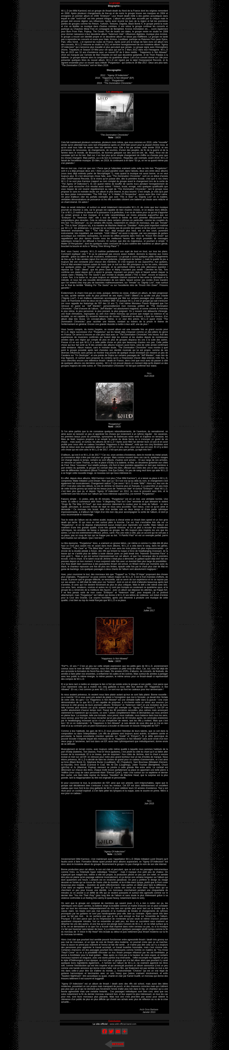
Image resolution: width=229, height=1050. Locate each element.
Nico (149, 373)
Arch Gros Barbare (149, 1009)
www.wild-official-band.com (123, 1024)
